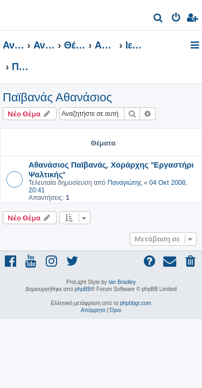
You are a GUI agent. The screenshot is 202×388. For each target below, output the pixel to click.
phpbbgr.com (135, 303)
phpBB (83, 289)
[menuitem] (158, 19)
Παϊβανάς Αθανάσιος (57, 97)
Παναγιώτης (124, 182)
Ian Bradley (122, 282)
